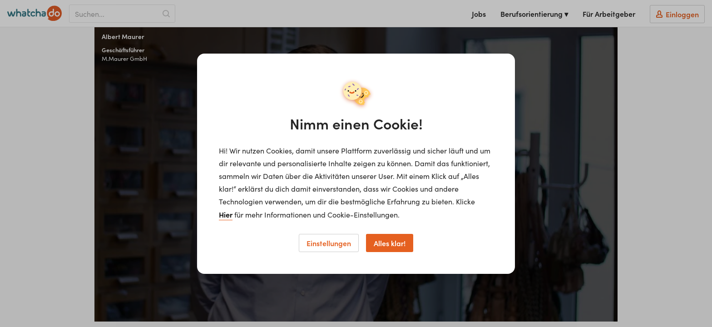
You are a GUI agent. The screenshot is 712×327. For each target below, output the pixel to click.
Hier (225, 214)
